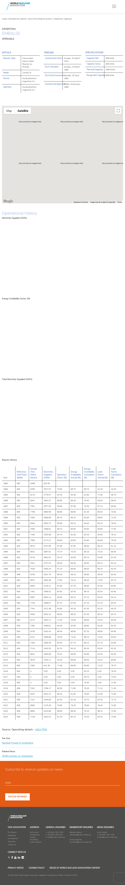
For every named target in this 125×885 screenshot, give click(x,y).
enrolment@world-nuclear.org (80, 842)
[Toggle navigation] (114, 6)
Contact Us (12, 844)
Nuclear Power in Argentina (18, 743)
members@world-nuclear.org (80, 834)
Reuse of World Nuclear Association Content (82, 868)
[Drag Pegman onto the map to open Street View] (118, 196)
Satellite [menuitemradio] (22, 111)
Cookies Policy (40, 868)
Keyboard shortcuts (81, 202)
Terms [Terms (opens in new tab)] (119, 202)
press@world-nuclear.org (108, 837)
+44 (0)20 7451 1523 (106, 834)
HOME (4, 19)
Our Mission (12, 832)
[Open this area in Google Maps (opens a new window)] (8, 201)
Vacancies (11, 841)
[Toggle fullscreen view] (118, 110)
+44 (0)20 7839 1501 (55, 834)
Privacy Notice (16, 868)
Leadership (12, 835)
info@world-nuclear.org (56, 837)
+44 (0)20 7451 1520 (55, 832)
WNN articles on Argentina (18, 756)
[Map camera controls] (118, 184)
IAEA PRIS (41, 729)
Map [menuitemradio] (9, 111)
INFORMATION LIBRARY (17, 19)
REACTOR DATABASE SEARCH (40, 19)
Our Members (13, 838)
